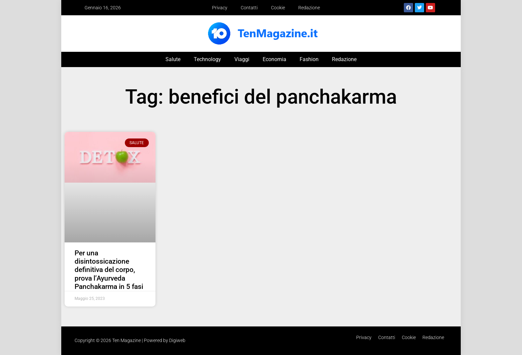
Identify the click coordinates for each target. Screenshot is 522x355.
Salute (172, 59)
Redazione (309, 7)
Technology (207, 59)
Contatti (249, 7)
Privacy (219, 7)
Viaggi (241, 59)
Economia (274, 59)
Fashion (309, 59)
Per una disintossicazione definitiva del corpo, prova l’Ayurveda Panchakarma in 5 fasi (109, 270)
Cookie (278, 7)
